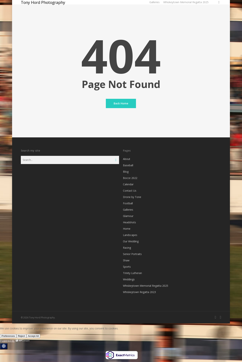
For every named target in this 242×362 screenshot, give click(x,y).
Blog (126, 171)
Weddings (129, 279)
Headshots (129, 222)
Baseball (128, 165)
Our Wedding (131, 241)
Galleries (128, 209)
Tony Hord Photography (43, 2)
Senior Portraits (132, 254)
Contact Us (129, 190)
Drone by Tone (132, 197)
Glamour (128, 216)
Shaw (126, 260)
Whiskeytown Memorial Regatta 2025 (145, 285)
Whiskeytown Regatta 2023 (139, 292)
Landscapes (130, 235)
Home (126, 228)
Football (128, 203)
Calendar (128, 184)
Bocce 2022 (130, 178)
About (126, 159)
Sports (127, 266)
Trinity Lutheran (132, 273)
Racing (127, 247)
